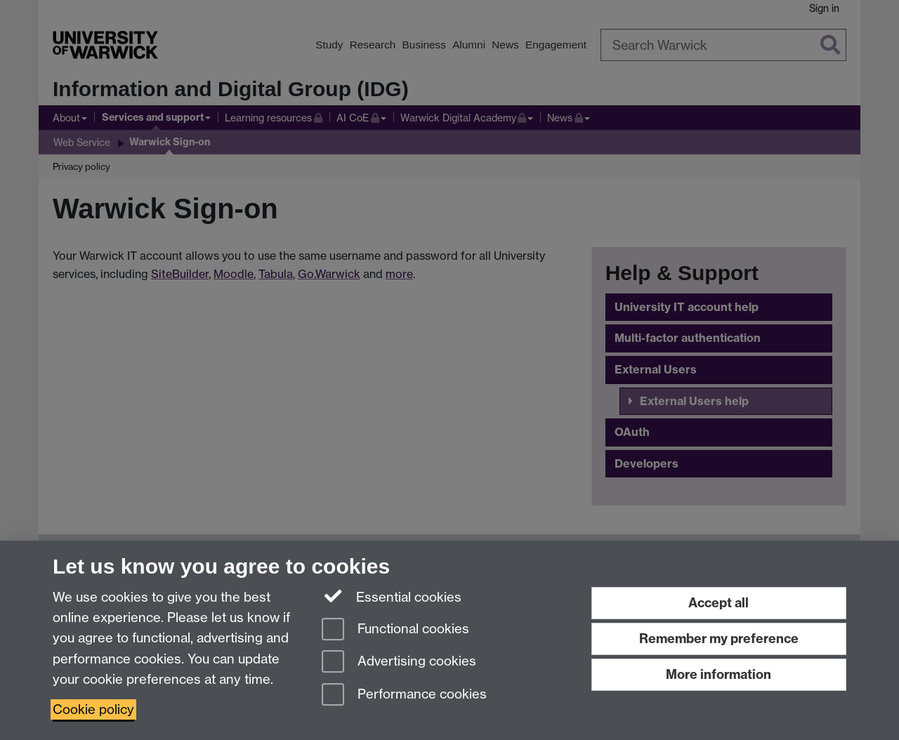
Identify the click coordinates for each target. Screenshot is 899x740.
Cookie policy (93, 709)
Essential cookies (391, 596)
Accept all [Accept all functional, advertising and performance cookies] (718, 603)
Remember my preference (719, 638)
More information (718, 674)
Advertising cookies (399, 662)
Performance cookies (404, 695)
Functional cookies (395, 630)
